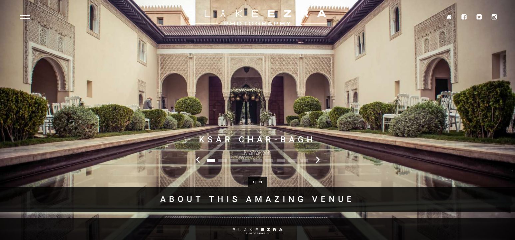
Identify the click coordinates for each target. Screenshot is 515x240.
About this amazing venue (257, 199)
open (257, 181)
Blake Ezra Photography (257, 18)
